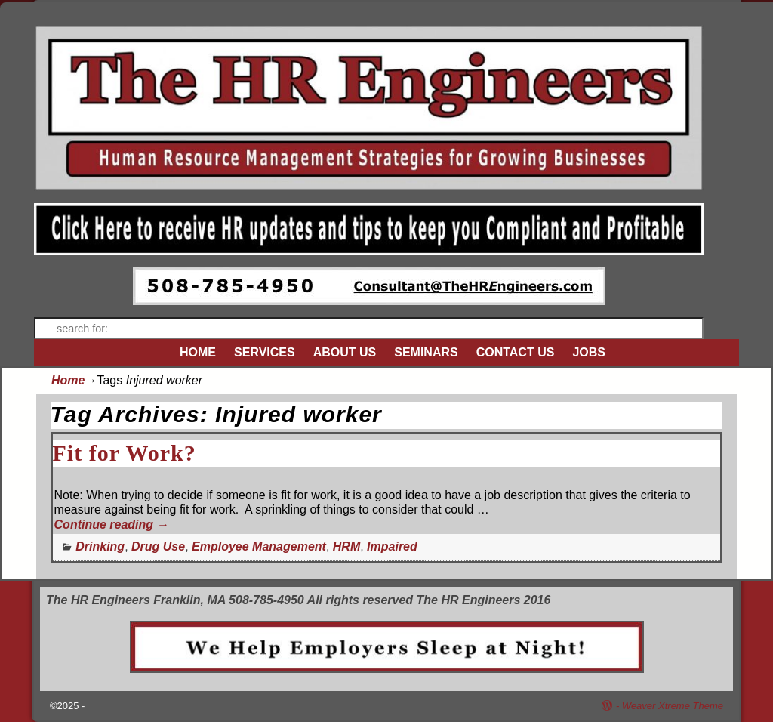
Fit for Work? (124, 452)
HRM (346, 546)
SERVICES (264, 352)
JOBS (588, 352)
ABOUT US (345, 352)
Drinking (100, 546)
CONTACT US (515, 352)
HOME (198, 352)
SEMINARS (425, 352)
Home (68, 380)
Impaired (392, 546)
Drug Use (158, 546)
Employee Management (259, 546)
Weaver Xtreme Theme (672, 705)
